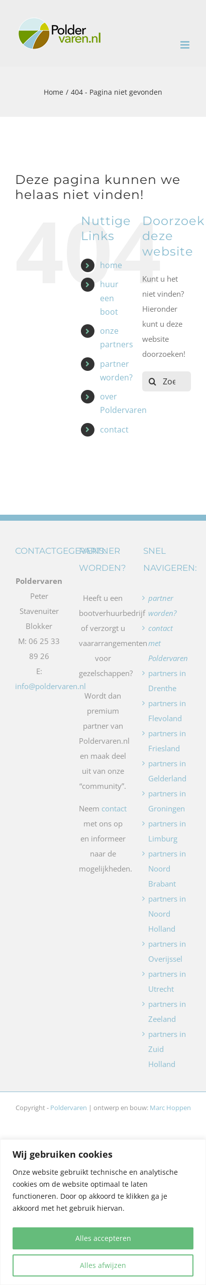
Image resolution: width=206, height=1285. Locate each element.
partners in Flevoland (167, 710)
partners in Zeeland (167, 1011)
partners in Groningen (167, 800)
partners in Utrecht (167, 981)
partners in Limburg (167, 830)
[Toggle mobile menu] (185, 45)
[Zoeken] (152, 381)
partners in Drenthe (167, 680)
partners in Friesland (167, 740)
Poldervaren (68, 1107)
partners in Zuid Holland (167, 1049)
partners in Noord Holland (167, 914)
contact (114, 429)
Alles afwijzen (103, 1265)
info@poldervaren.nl (50, 686)
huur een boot (109, 298)
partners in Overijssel (167, 951)
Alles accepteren (103, 1238)
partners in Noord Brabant (167, 868)
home (111, 265)
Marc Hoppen (170, 1107)
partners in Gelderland (167, 770)
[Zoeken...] (166, 381)
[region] (103, 1212)
